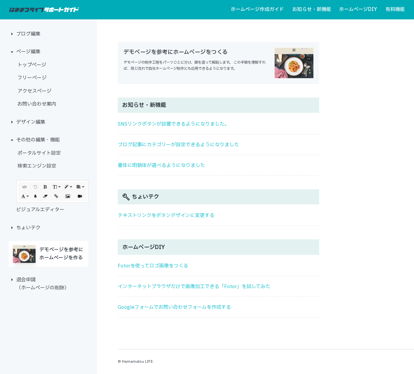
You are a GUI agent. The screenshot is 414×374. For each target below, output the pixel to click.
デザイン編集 (30, 122)
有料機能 (395, 9)
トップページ (31, 65)
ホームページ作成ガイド (257, 9)
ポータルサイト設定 (39, 153)
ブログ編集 (28, 34)
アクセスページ (34, 91)
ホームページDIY (358, 9)
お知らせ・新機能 (311, 9)
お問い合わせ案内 (36, 104)
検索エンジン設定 (36, 166)
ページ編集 (28, 52)
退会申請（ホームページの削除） (42, 284)
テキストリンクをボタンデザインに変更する (166, 215)
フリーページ (32, 78)
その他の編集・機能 (38, 140)
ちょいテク (28, 228)
